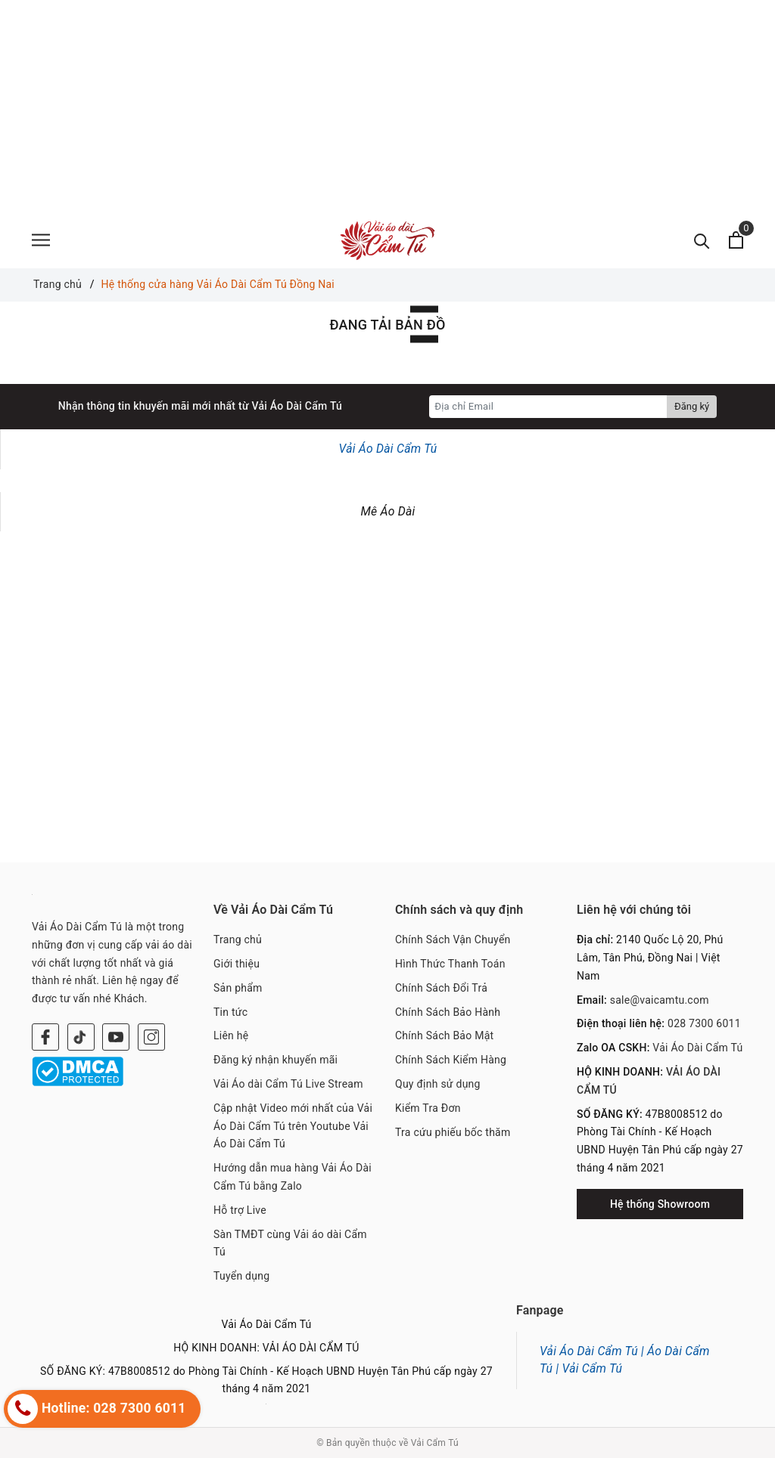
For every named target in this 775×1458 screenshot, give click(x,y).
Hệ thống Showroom (660, 1204)
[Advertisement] (387, 106)
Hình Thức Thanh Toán (450, 964)
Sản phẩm (238, 988)
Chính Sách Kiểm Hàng (450, 1060)
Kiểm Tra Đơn (428, 1108)
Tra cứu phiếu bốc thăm (453, 1132)
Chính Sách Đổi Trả (441, 988)
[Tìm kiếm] (702, 240)
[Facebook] (45, 1037)
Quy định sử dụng (438, 1084)
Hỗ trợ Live (239, 1210)
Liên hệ (230, 1035)
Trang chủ (237, 939)
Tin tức (230, 1012)
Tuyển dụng (241, 1276)
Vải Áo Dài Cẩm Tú (388, 448)
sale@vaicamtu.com (659, 1000)
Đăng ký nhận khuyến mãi (275, 1060)
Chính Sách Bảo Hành (447, 1012)
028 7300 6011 (704, 1023)
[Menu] (41, 240)
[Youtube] (115, 1037)
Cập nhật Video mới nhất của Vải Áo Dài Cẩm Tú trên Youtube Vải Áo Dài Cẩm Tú (292, 1126)
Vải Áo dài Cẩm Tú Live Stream (288, 1084)
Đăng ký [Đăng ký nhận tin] (691, 406)
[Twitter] (81, 1037)
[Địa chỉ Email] (548, 406)
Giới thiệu (236, 964)
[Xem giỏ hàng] (736, 240)
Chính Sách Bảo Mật (444, 1035)
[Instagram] (151, 1037)
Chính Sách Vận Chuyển (453, 939)
